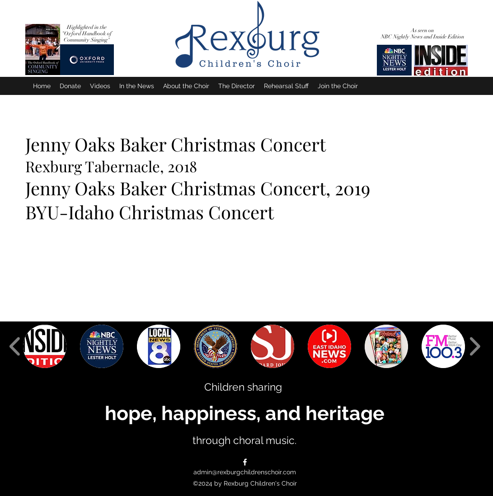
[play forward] (475, 346)
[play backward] (15, 346)
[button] (44, 346)
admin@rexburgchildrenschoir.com (244, 472)
